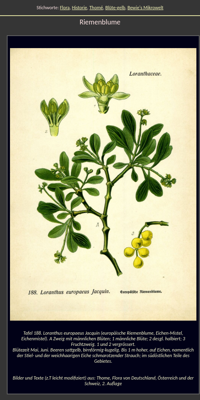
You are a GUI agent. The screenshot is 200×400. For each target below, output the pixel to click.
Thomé (96, 7)
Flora (65, 7)
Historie (79, 7)
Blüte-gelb (115, 7)
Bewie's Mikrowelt (146, 7)
